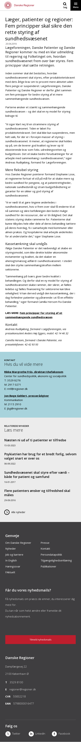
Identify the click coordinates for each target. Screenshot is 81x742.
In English (11, 560)
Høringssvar (12, 566)
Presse (45, 542)
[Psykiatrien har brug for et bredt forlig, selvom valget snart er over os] (40, 458)
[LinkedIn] (40, 734)
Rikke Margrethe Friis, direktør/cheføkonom (33, 372)
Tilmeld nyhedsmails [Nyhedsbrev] (41, 639)
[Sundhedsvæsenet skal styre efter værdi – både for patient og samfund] (40, 477)
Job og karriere (14, 554)
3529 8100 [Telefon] (16, 682)
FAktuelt (10, 572)
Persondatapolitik (51, 554)
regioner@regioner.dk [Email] (22, 689)
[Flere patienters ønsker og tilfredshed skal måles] (40, 495)
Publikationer (48, 566)
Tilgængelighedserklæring (56, 560)
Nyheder (10, 548)
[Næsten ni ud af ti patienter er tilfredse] (40, 442)
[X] (17, 734)
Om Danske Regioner (18, 542)
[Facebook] (63, 734)
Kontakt (45, 548)
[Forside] (20, 5)
